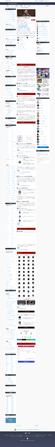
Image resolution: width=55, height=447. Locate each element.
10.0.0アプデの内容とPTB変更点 (22, 25)
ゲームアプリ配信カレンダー (27, 436)
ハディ (7, 229)
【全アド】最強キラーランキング (10, 107)
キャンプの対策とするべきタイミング (10, 350)
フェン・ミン (7, 211)
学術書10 (12, 403)
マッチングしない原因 (9, 344)
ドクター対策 (13, 169)
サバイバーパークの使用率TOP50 (10, 121)
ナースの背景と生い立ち (22, 43)
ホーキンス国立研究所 (9, 274)
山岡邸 (7, 265)
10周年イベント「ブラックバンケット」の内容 (43, 38)
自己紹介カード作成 (8, 88)
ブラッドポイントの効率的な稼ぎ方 (10, 330)
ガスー (7, 161)
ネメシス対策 (13, 183)
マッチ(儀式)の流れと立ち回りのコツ (10, 299)
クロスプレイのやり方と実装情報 (10, 315)
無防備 (12, 363)
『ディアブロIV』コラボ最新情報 (10, 19)
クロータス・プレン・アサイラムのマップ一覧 (25, 151)
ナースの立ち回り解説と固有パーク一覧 (24, 185)
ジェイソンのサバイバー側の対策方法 (10, 36)
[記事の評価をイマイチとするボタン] (21, 333)
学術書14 (12, 406)
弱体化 (12, 371)
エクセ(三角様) (13, 142)
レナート (12, 232)
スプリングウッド (8, 258)
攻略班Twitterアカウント (40, 48)
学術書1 (7, 397)
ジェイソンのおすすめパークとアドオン (10, 33)
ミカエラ (12, 226)
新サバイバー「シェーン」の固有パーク (10, 47)
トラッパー (7, 128)
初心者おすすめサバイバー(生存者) (10, 301)
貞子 (6, 148)
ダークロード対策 (8, 195)
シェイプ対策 (7, 171)
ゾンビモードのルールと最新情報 (42, 40)
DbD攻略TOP (26, 327)
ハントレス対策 (13, 171)
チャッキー (12, 153)
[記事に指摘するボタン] (31, 333)
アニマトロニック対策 (13, 198)
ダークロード (7, 157)
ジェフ (7, 217)
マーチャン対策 (8, 190)
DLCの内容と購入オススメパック (10, 313)
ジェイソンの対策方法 (41, 24)
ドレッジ (12, 148)
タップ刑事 (7, 214)
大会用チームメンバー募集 (9, 383)
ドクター (12, 131)
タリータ (7, 232)
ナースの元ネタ (21, 45)
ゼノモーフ (7, 153)
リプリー (7, 235)
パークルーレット (8, 90)
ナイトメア (12, 134)
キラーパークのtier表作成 (9, 95)
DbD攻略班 (20, 19)
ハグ (6, 131)
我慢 (11, 360)
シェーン (7, 246)
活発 (6, 368)
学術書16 (12, 408)
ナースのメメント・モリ (22, 48)
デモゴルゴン (7, 140)
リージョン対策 (13, 175)
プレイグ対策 (7, 177)
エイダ (12, 229)
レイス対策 (12, 166)
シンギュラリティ (33, 283)
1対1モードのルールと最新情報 (10, 14)
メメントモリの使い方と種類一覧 (23, 249)
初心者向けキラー (8, 114)
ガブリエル (7, 234)
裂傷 (11, 368)
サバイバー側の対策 (30, 37)
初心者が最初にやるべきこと (10, 295)
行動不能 (12, 366)
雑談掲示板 (47, 5)
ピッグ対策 (7, 174)
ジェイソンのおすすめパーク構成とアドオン (43, 35)
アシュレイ (7, 220)
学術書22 (12, 412)
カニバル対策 (7, 172)
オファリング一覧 (21, 173)
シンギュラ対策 (13, 190)
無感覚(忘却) (7, 363)
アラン (12, 235)
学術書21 (7, 412)
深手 (11, 357)
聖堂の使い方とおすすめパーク (10, 306)
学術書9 (7, 403)
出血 (6, 360)
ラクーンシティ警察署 (9, 279)
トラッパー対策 (8, 166)
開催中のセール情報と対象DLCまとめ (43, 33)
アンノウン (7, 155)
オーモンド (7, 272)
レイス (12, 128)
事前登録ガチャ (21, 436)
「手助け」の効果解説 (9, 52)
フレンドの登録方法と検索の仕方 (10, 319)
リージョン (12, 137)
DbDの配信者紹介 (8, 416)
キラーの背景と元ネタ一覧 (22, 308)
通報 (34, 349)
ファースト (12, 161)
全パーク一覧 (20, 225)
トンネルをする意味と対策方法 (10, 352)
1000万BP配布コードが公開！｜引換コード (24, 27)
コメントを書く (26, 346)
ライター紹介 (38, 45)
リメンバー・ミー (8, 74)
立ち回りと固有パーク (21, 37)
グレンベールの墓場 (8, 276)
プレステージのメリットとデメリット (10, 322)
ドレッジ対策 (13, 187)
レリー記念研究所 (8, 267)
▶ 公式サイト (38, 162)
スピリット (7, 137)
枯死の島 (7, 283)
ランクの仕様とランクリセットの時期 (10, 317)
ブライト (7, 143)
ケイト (12, 214)
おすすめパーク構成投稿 (9, 381)
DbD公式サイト (39, 55)
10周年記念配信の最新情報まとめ (23, 26)
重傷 (6, 357)
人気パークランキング (9, 81)
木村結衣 (12, 220)
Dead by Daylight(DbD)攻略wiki (12, 3)
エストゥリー (13, 237)
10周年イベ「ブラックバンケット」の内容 (24, 30)
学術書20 (12, 411)
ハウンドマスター (24, 292)
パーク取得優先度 (8, 112)
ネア (6, 209)
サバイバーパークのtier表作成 (10, 97)
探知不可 (7, 365)
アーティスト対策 (13, 185)
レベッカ (7, 231)
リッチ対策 (12, 193)
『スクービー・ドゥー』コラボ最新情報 (10, 21)
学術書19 (7, 411)
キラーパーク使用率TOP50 (9, 123)
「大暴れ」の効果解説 (9, 43)
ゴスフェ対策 (13, 177)
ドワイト (7, 206)
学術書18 (12, 409)
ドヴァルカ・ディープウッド (10, 286)
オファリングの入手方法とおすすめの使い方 (24, 172)
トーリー (7, 240)
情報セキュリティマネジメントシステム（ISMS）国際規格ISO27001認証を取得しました (28, 429)
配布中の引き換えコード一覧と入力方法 (43, 31)
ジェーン (12, 217)
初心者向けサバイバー (9, 116)
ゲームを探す (12, 436)
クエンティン (13, 212)
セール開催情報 (8, 66)
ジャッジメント (33, 296)
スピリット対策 (8, 175)
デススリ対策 (7, 180)
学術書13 (7, 406)
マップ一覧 (7, 250)
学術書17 (7, 409)
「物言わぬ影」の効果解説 (9, 41)
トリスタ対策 (7, 183)
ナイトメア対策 (13, 172)
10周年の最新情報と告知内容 (10, 10)
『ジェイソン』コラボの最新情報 (10, 27)
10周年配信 (16, 5)
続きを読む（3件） (26, 361)
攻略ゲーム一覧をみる (43, 147)
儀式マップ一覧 (21, 153)
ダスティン (12, 243)
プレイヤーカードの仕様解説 (10, 390)
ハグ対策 (7, 169)
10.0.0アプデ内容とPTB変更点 (10, 25)
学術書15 (7, 408)
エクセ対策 (12, 180)
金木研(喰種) (7, 159)
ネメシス (12, 145)
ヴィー (7, 243)
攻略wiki (16, 436)
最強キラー (29, 5)
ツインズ (12, 143)
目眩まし (12, 365)
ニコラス (12, 234)
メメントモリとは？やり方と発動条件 (10, 326)
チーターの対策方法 (8, 342)
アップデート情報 (8, 59)
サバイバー (38, 5)
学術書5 (7, 400)
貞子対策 (7, 187)
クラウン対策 (13, 174)
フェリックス (7, 223)
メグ (11, 206)
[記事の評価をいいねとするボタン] (26, 333)
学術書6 (12, 400)
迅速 (6, 366)
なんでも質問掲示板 (8, 378)
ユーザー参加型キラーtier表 (9, 104)
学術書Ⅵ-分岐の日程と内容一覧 (23, 90)
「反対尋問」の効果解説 (9, 54)
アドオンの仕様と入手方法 (9, 308)
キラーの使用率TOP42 (9, 119)
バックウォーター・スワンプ (10, 260)
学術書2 (12, 397)
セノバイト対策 (8, 185)
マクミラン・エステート (9, 253)
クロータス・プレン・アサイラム (10, 262)
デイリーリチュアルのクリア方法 (10, 335)
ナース (20, 7)
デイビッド (7, 212)
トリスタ (7, 145)
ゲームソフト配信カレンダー (36, 436)
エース (12, 209)
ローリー (12, 211)
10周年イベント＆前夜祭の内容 (10, 12)
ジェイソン (12, 5)
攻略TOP (8, 5)
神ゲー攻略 (7, 7)
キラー (34, 5)
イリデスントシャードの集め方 (10, 337)
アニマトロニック (33, 292)
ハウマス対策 (13, 195)
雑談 (6, 376)
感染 (6, 371)
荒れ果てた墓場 (8, 281)
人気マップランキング (9, 83)
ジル (6, 226)
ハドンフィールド (8, 269)
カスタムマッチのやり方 (9, 346)
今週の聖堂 (20, 5)
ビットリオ (12, 231)
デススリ (7, 142)
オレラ (12, 240)
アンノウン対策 (8, 193)
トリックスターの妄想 (9, 288)
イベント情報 (7, 68)
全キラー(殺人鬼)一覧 (26, 311)
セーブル (7, 237)
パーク (43, 5)
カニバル (7, 134)
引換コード (25, 5)
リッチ (12, 155)
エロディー (12, 223)
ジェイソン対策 (8, 201)
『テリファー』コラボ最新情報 (10, 17)
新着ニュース (43, 436)
